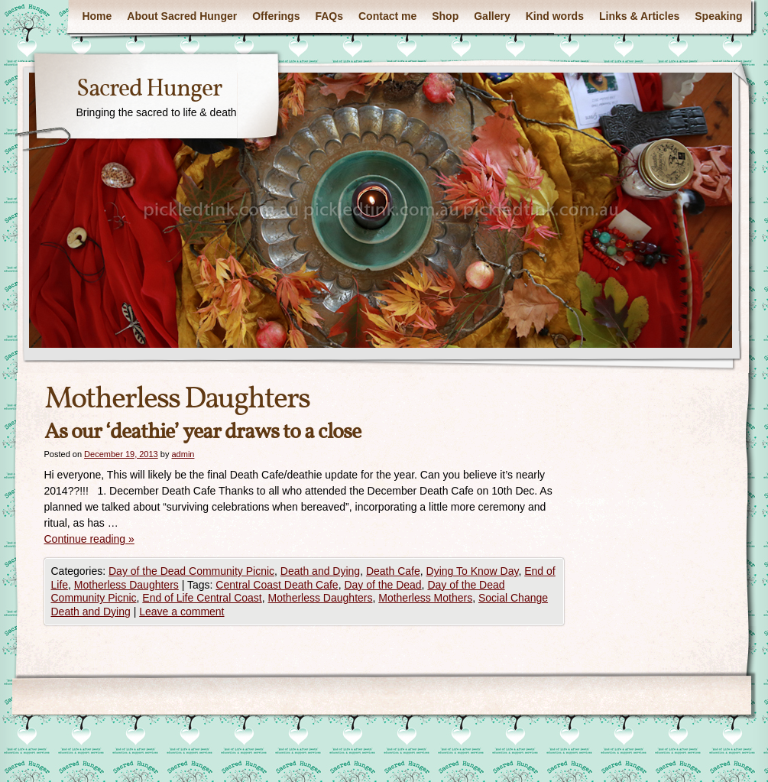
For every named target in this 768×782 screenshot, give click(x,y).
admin (182, 454)
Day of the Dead (382, 585)
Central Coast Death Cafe (276, 585)
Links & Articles (639, 16)
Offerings (276, 16)
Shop (445, 16)
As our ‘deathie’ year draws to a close (202, 432)
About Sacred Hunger (182, 16)
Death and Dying (320, 571)
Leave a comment (181, 611)
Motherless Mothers (425, 598)
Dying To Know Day (472, 571)
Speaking (718, 16)
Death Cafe (393, 571)
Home (97, 16)
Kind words (555, 16)
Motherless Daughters (126, 585)
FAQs (329, 16)
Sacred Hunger (149, 89)
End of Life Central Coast (201, 598)
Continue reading (89, 539)
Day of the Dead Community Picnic (191, 571)
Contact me (387, 16)
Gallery (492, 16)
